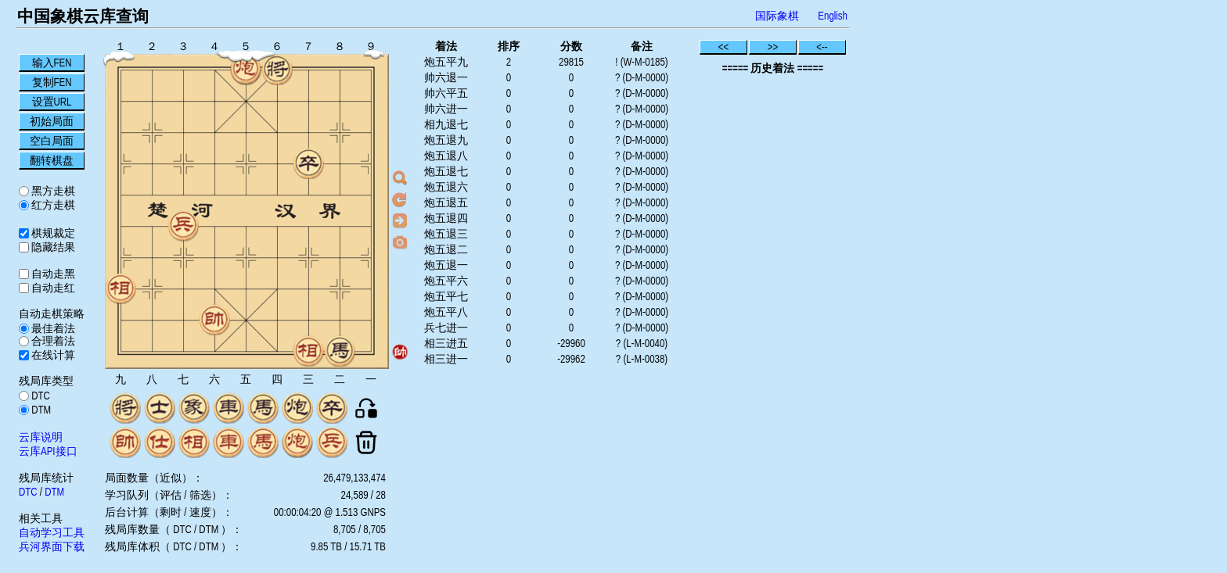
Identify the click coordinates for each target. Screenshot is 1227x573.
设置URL (52, 101)
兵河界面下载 (52, 546)
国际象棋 (777, 15)
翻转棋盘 (52, 160)
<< (724, 47)
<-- (822, 47)
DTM (40, 409)
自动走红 (52, 287)
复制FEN (52, 82)
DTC (39, 395)
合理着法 (52, 341)
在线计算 (52, 355)
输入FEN (52, 62)
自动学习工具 (52, 532)
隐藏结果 (52, 247)
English (832, 15)
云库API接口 (48, 451)
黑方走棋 (52, 190)
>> (773, 47)
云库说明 (41, 437)
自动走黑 (52, 273)
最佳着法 (52, 328)
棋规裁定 (52, 233)
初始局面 (52, 121)
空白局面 (52, 140)
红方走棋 (52, 205)
